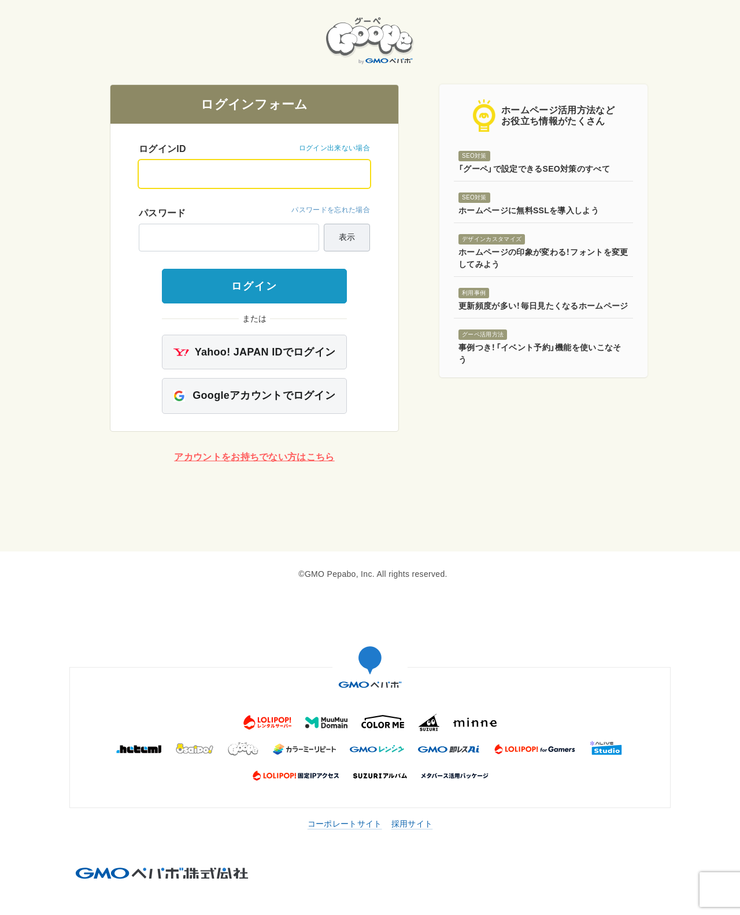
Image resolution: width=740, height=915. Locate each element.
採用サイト (412, 823)
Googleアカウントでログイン (254, 396)
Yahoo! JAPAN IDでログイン (254, 352)
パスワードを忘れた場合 (330, 210)
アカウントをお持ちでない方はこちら (254, 457)
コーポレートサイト (345, 823)
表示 (347, 237)
